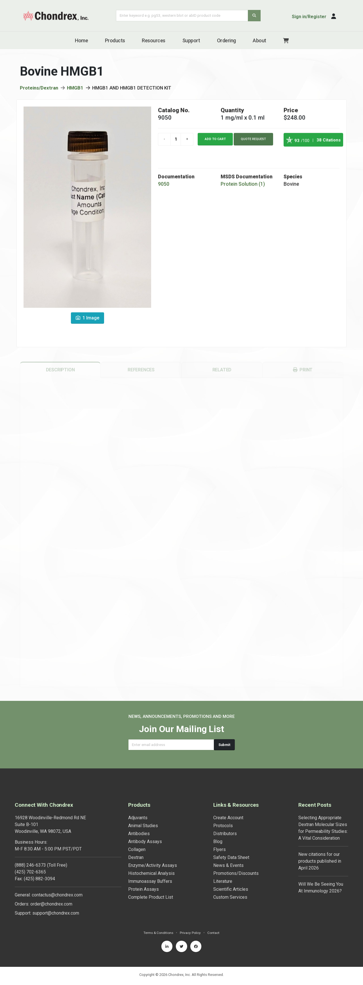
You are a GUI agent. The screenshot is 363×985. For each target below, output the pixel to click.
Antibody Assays (145, 841)
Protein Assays (143, 889)
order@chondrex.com (51, 904)
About (259, 40)
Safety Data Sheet (231, 857)
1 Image (87, 320)
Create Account (228, 817)
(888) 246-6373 (30, 865)
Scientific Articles (230, 889)
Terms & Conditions (158, 932)
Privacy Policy (191, 932)
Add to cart (215, 141)
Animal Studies (143, 825)
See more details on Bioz (328, 155)
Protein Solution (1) (243, 186)
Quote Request (253, 141)
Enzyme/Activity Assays (152, 865)
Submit (224, 745)
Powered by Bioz (289, 155)
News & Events (228, 865)
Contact (214, 932)
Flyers (219, 849)
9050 (163, 186)
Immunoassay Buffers (150, 881)
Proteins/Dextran (39, 90)
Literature (222, 881)
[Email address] (171, 744)
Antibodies (139, 833)
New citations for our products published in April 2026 (319, 861)
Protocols (223, 825)
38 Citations (328, 142)
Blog (217, 841)
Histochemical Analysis (151, 873)
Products (115, 40)
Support (191, 40)
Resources (153, 40)
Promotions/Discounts (236, 873)
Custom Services (230, 897)
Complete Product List (150, 897)
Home (81, 40)
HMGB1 (75, 90)
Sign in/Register (309, 16)
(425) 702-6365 (30, 872)
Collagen (136, 849)
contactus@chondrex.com (57, 895)
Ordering (226, 40)
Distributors (225, 833)
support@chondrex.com (55, 913)
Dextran (135, 857)
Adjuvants (137, 817)
